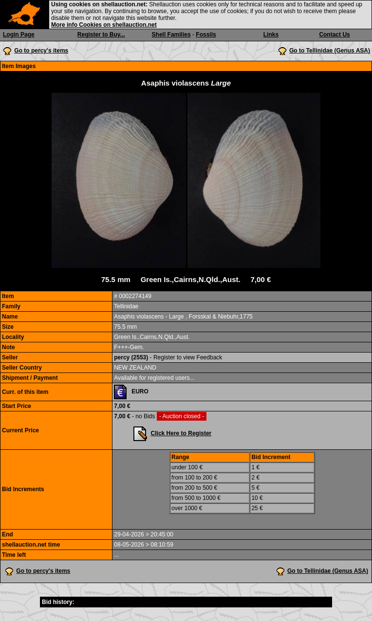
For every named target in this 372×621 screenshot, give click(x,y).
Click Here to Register (181, 433)
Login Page (19, 34)
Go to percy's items (41, 50)
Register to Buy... (101, 34)
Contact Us (334, 34)
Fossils (206, 34)
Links (271, 34)
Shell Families (171, 34)
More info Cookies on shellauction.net (104, 24)
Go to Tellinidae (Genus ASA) (329, 50)
